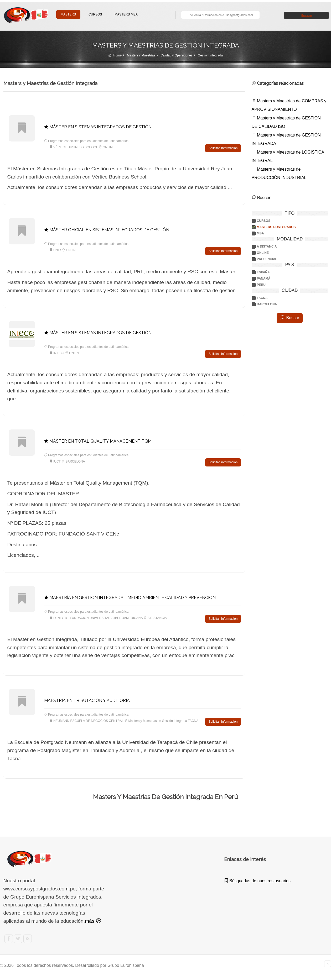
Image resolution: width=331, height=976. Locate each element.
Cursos (263, 221)
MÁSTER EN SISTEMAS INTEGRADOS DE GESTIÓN (98, 126)
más (93, 921)
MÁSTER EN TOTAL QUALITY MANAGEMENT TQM (98, 441)
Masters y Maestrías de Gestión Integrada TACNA (163, 721)
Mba (260, 233)
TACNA (262, 298)
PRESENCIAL (267, 259)
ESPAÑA (263, 272)
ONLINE (263, 253)
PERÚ (261, 285)
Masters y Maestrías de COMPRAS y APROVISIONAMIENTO (289, 105)
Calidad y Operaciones (176, 55)
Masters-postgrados (276, 227)
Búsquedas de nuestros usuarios (257, 881)
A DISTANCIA (267, 246)
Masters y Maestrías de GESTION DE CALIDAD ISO (286, 122)
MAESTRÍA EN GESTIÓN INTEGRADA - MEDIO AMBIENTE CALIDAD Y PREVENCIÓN (130, 597)
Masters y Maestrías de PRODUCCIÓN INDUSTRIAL (279, 173)
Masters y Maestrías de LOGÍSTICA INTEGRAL (288, 156)
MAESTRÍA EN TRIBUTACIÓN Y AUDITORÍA (87, 700)
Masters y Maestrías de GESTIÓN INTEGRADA (286, 139)
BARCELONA (267, 304)
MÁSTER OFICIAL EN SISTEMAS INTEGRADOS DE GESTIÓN (106, 229)
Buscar (306, 15)
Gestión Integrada (210, 55)
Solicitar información (223, 148)
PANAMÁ (264, 278)
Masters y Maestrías (141, 55)
